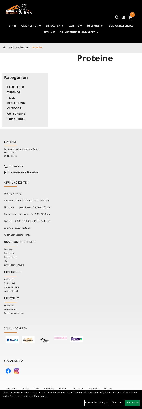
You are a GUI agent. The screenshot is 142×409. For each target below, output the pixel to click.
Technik (49, 32)
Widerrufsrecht (11, 291)
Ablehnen (117, 403)
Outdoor (14, 108)
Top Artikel (16, 119)
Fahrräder (15, 87)
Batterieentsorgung (14, 265)
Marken (108, 389)
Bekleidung (16, 103)
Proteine (37, 48)
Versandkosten (11, 287)
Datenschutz (10, 257)
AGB (6, 261)
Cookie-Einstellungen (96, 403)
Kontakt (8, 249)
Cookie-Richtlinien (36, 396)
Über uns (95, 26)
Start (12, 26)
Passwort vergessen (14, 313)
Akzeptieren (132, 403)
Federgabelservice (120, 26)
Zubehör (13, 93)
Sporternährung (19, 48)
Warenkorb (9, 280)
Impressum (9, 253)
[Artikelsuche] (117, 19)
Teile (11, 98)
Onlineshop (31, 26)
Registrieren (10, 310)
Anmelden (9, 306)
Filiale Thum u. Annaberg (79, 32)
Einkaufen (55, 26)
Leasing (75, 26)
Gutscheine (16, 114)
